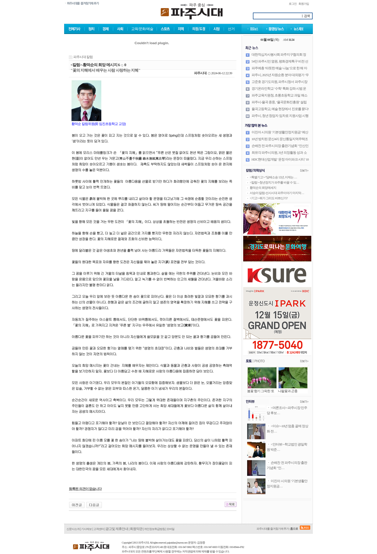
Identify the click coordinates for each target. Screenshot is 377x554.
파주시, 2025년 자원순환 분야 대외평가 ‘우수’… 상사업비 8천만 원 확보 (280, 77)
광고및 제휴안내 (117, 529)
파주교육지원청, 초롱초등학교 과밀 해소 (279, 95)
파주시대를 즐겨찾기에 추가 (273, 528)
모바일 (170, 528)
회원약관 (136, 529)
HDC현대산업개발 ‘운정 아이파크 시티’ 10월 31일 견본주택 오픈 (280, 161)
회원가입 (303, 3)
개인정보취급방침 (154, 528)
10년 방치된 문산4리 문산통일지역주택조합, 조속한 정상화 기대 (280, 141)
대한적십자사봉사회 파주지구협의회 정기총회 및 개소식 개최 (279, 57)
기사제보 (86, 528)
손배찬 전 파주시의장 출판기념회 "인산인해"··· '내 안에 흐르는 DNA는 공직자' (280, 148)
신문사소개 (73, 528)
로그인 (293, 3)
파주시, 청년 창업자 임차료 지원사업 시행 (280, 116)
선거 (231, 29)
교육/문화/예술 (142, 29)
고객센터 (98, 528)
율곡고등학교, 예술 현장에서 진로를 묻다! (280, 109)
